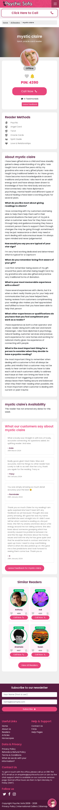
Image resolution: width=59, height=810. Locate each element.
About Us (6, 729)
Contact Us (37, 726)
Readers (6, 732)
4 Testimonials (29, 98)
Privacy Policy (9, 749)
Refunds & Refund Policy (14, 752)
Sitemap (43, 806)
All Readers (15, 22)
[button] (29, 13)
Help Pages (37, 732)
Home (5, 22)
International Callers (27, 806)
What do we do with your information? (14, 760)
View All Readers (29, 665)
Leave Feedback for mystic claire (24, 568)
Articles (5, 735)
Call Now (29, 91)
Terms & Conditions (11, 755)
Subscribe (29, 709)
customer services (46, 777)
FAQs (34, 729)
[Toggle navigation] (55, 4)
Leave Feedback (30, 104)
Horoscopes (8, 738)
